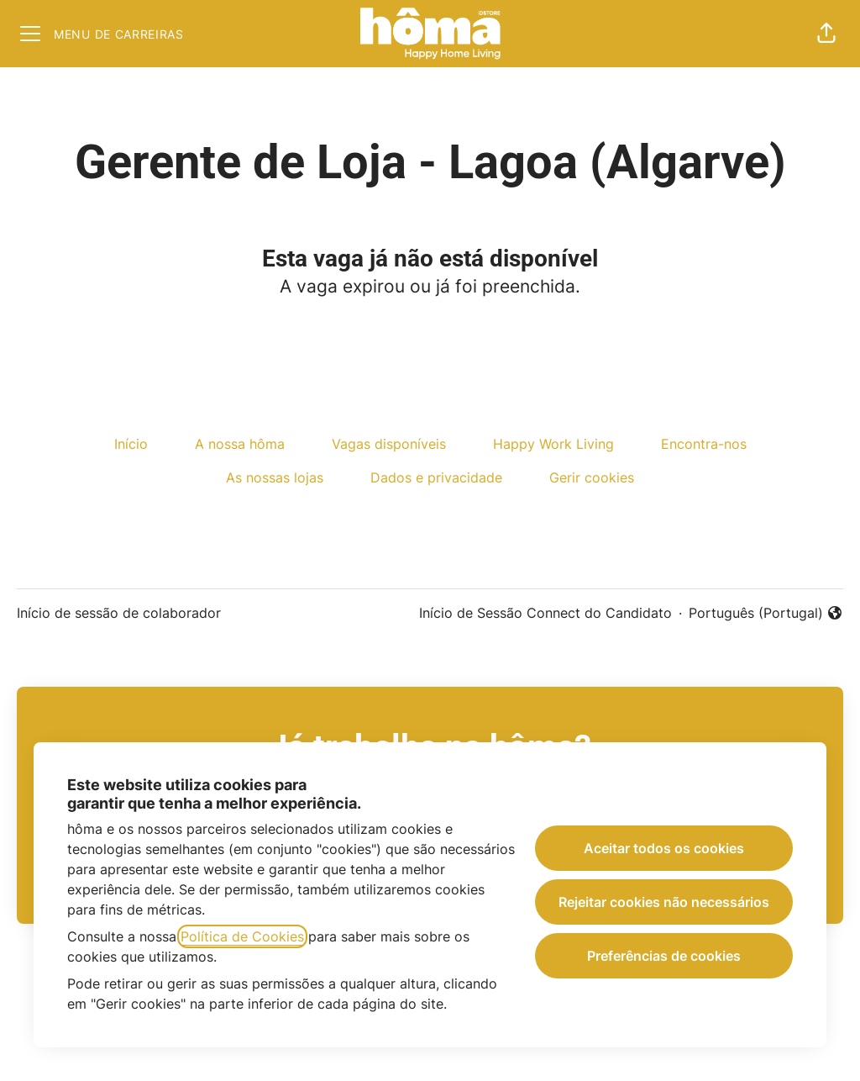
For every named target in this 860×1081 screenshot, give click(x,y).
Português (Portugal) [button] (766, 613)
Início (131, 443)
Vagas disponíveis (389, 443)
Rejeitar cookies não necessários (663, 902)
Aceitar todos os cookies (664, 848)
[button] (826, 33)
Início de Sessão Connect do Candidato (545, 612)
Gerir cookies (591, 477)
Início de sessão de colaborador (119, 612)
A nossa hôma (240, 443)
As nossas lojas (274, 477)
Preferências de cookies (664, 955)
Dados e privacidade (436, 477)
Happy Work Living (553, 443)
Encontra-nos (704, 443)
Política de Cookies (242, 936)
